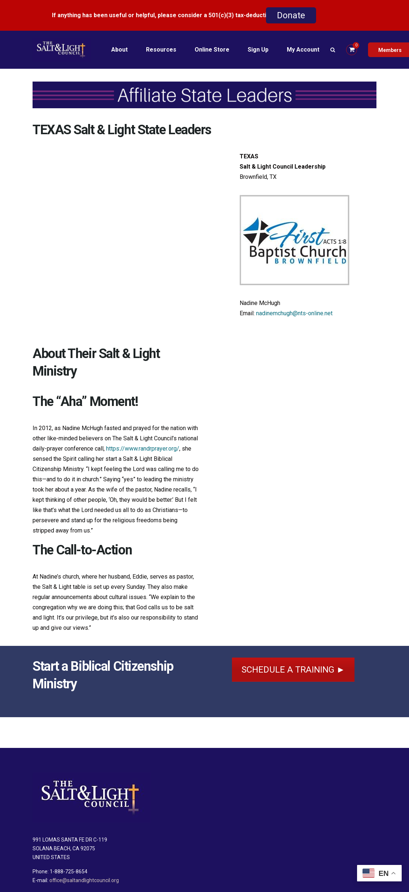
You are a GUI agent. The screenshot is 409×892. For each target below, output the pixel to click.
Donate (291, 15)
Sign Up (258, 49)
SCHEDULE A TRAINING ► (293, 670)
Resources (161, 49)
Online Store (212, 49)
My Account (303, 49)
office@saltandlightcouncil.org (84, 880)
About (119, 49)
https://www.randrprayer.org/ (142, 448)
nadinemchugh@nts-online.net (294, 313)
